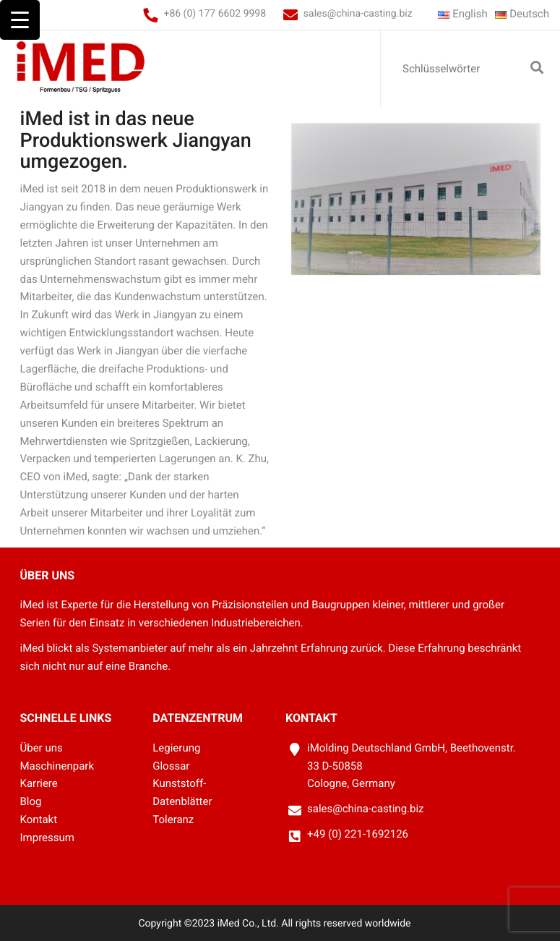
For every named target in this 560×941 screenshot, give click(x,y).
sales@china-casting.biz (358, 14)
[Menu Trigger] (20, 20)
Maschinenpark (57, 765)
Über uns (41, 747)
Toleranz (173, 819)
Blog (31, 801)
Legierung (176, 747)
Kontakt (39, 819)
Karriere (39, 783)
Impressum (47, 837)
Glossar (170, 765)
